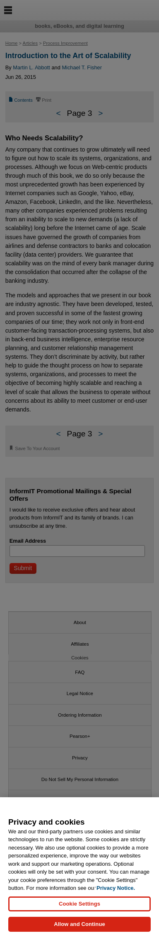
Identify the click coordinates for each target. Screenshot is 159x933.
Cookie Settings (79, 908)
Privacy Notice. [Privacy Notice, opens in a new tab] (115, 893)
